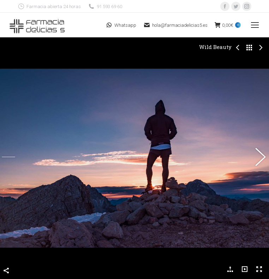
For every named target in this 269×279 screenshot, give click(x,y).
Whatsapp (121, 25)
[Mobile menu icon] (255, 25)
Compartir (6, 260)
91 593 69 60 (105, 6)
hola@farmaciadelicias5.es (175, 25)
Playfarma (203, 275)
